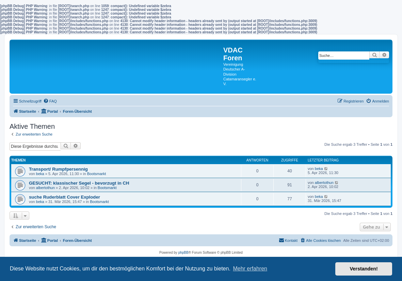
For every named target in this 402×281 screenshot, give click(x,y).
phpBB (183, 252)
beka (40, 174)
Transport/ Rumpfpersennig (58, 169)
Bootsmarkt (96, 174)
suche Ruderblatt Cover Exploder (64, 197)
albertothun (45, 188)
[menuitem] (50, 101)
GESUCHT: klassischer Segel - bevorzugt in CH (79, 183)
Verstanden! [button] (364, 268)
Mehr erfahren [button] (250, 268)
